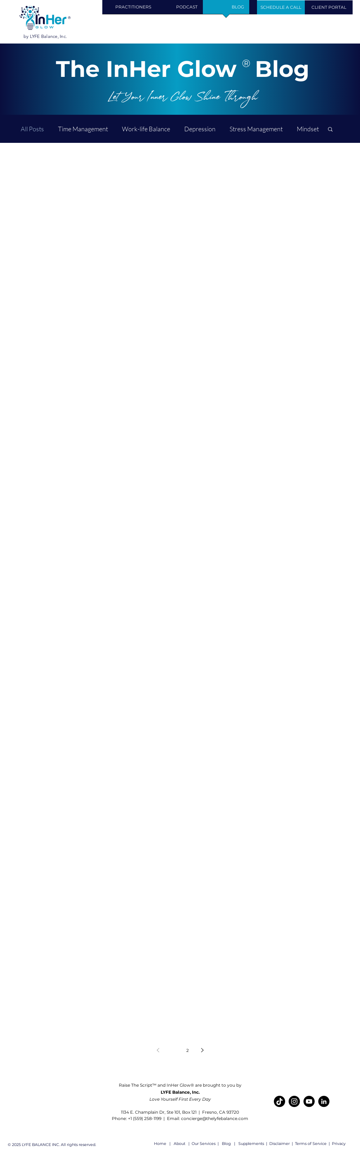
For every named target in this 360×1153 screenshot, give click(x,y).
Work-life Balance (146, 129)
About (179, 1143)
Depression (200, 129)
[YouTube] (309, 1101)
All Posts (32, 129)
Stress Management (256, 129)
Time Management (83, 129)
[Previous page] (158, 1050)
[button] (133, 9)
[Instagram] (294, 1101)
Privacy (339, 1143)
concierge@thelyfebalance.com (214, 1118)
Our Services (204, 1143)
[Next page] (202, 1050)
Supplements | (253, 1143)
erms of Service (312, 1143)
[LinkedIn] (323, 1101)
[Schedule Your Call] (281, 7)
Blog (227, 1143)
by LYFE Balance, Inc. (45, 36)
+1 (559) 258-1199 (145, 1118)
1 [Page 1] (172, 1050)
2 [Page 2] (187, 1050)
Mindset (308, 129)
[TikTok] (279, 1101)
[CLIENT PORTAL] (329, 7)
